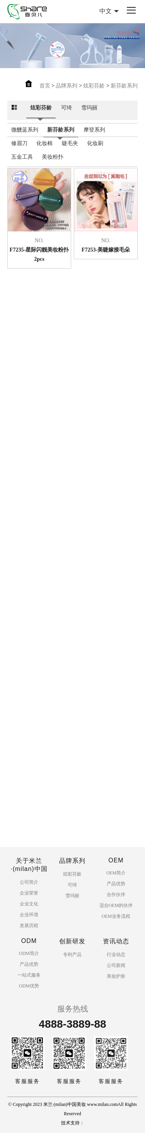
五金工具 (22, 164)
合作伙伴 (116, 894)
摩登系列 (94, 137)
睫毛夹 (70, 151)
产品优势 (116, 883)
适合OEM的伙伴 (116, 905)
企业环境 (29, 914)
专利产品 (72, 954)
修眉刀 (19, 151)
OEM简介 (116, 873)
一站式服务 (29, 975)
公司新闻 (116, 965)
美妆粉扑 (52, 164)
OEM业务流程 (116, 916)
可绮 (66, 115)
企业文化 (29, 904)
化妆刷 (95, 151)
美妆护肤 (116, 976)
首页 (44, 86)
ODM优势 (29, 986)
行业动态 (116, 954)
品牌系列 (66, 86)
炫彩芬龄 (94, 86)
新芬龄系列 (124, 86)
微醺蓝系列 (24, 137)
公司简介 (29, 882)
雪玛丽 (89, 115)
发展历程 (29, 925)
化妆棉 (44, 151)
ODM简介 (29, 953)
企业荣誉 (29, 893)
